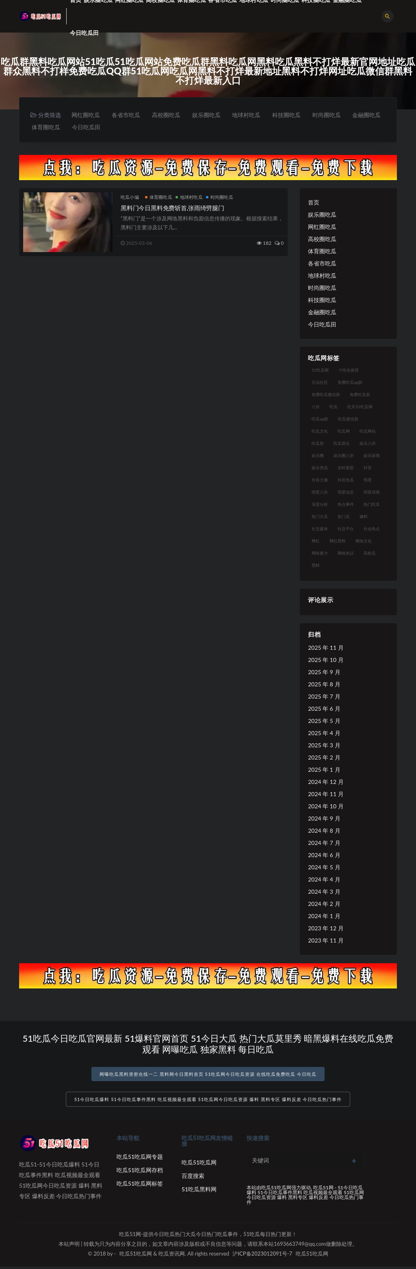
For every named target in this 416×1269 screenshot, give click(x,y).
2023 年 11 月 (325, 941)
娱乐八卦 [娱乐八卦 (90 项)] (368, 444)
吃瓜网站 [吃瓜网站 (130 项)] (368, 431)
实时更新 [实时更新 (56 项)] (346, 468)
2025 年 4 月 (324, 733)
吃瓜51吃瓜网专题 (140, 1159)
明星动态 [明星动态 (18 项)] (346, 492)
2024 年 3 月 (324, 892)
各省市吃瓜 (128, 114)
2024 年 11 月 (325, 794)
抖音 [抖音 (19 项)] (368, 468)
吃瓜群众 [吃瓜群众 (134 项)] (342, 444)
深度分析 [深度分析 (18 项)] (320, 505)
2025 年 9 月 (324, 672)
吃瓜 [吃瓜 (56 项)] (333, 407)
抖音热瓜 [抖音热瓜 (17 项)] (346, 480)
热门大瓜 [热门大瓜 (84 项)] (320, 517)
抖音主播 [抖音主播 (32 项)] (320, 480)
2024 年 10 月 (325, 806)
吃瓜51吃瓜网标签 (140, 1185)
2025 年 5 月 (324, 721)
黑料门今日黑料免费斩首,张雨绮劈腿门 (172, 208)
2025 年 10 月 (325, 660)
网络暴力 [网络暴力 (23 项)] (320, 553)
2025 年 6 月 (324, 709)
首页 (313, 203)
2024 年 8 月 (324, 831)
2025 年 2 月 (324, 758)
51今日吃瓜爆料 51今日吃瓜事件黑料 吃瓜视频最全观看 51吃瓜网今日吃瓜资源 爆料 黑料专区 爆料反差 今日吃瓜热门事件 (208, 1101)
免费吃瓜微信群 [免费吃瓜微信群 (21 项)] (326, 395)
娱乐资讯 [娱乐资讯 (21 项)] (320, 468)
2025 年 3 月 (324, 745)
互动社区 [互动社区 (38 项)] (320, 383)
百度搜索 (193, 1178)
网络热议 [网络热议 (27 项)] (346, 553)
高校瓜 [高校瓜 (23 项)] (370, 553)
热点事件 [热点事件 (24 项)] (346, 505)
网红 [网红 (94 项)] (316, 541)
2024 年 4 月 (324, 880)
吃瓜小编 (130, 197)
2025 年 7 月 (324, 697)
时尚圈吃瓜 (335, 114)
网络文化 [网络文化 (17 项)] (363, 541)
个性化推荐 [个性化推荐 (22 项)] (348, 370)
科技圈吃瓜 (294, 114)
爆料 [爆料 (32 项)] (364, 517)
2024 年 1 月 (324, 916)
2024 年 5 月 (324, 867)
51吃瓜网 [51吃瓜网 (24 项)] (320, 370)
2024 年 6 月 (324, 855)
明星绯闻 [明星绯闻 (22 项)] (372, 492)
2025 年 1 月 (324, 770)
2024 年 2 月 (324, 904)
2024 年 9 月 (324, 819)
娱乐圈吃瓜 (211, 114)
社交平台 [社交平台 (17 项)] (346, 529)
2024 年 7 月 (324, 843)
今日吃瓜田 (84, 32)
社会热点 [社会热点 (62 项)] (372, 529)
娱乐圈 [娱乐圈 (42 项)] (318, 456)
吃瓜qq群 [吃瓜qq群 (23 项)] (320, 419)
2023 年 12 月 (325, 928)
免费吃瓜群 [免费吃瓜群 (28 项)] (360, 395)
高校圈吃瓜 (169, 114)
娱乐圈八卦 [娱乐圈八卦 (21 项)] (344, 456)
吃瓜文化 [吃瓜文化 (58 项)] (320, 431)
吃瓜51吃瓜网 (199, 1164)
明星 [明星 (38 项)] (368, 480)
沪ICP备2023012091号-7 (262, 1256)
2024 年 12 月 (325, 782)
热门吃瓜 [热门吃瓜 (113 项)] (372, 505)
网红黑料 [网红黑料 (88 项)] (337, 541)
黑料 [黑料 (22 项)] (316, 566)
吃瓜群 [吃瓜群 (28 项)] (318, 444)
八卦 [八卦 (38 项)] (316, 407)
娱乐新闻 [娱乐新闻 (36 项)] (372, 456)
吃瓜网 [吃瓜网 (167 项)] (344, 431)
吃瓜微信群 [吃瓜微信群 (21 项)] (348, 419)
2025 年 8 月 (324, 684)
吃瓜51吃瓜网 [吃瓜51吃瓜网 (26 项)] (360, 407)
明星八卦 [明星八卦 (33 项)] (320, 492)
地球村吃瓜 (252, 114)
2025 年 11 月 (325, 648)
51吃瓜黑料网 (199, 1191)
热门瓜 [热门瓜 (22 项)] (344, 517)
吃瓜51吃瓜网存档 (140, 1172)
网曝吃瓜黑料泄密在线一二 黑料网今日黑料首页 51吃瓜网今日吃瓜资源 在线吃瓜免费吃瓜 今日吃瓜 (208, 1074)
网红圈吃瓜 (86, 114)
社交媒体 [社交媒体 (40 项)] (320, 529)
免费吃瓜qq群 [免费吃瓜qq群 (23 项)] (350, 383)
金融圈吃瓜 (46, 127)
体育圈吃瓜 (88, 127)
